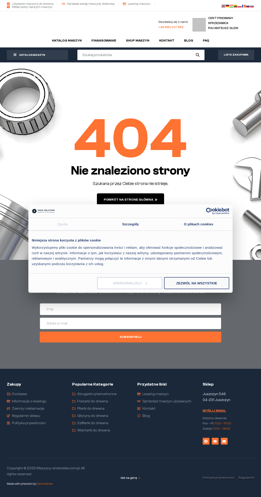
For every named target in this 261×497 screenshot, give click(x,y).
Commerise (45, 483)
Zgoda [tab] (62, 224)
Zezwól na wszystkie (196, 283)
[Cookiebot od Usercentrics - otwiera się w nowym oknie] (209, 211)
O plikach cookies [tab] (198, 224)
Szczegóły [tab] (130, 224)
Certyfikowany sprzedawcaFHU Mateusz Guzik (223, 23)
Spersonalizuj (130, 283)
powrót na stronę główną (130, 200)
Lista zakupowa (236, 54)
